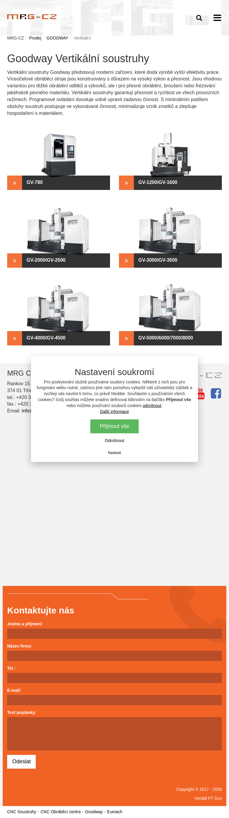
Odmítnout (114, 440)
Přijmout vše (114, 426)
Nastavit (114, 453)
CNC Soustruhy (21, 811)
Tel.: (11, 668)
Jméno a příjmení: (25, 624)
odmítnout (152, 405)
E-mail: (14, 690)
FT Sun (215, 798)
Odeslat (21, 761)
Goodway (94, 811)
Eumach (114, 811)
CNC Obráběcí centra (61, 811)
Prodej (35, 38)
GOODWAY (57, 38)
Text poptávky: (21, 712)
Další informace (114, 411)
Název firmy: (19, 646)
